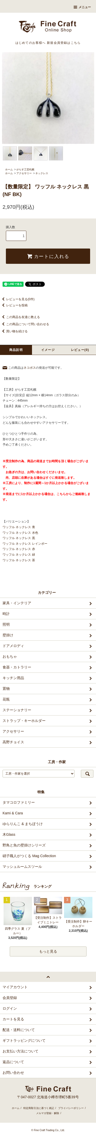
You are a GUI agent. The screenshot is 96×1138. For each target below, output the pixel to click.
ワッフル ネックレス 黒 (19, 538)
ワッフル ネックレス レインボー (25, 543)
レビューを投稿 (14, 305)
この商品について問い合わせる (24, 324)
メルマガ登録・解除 (47, 1113)
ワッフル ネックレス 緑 (19, 554)
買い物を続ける (14, 331)
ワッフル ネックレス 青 (19, 527)
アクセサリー (24, 173)
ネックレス (41, 173)
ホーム (9, 169)
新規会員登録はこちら (64, 43)
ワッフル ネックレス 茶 (19, 560)
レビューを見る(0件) (17, 299)
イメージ (48, 350)
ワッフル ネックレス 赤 (19, 549)
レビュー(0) (80, 350)
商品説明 (16, 350)
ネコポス (30, 367)
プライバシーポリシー (71, 1108)
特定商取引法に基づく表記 (38, 1108)
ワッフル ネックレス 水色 (20, 532)
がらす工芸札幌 (25, 169)
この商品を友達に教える (20, 317)
